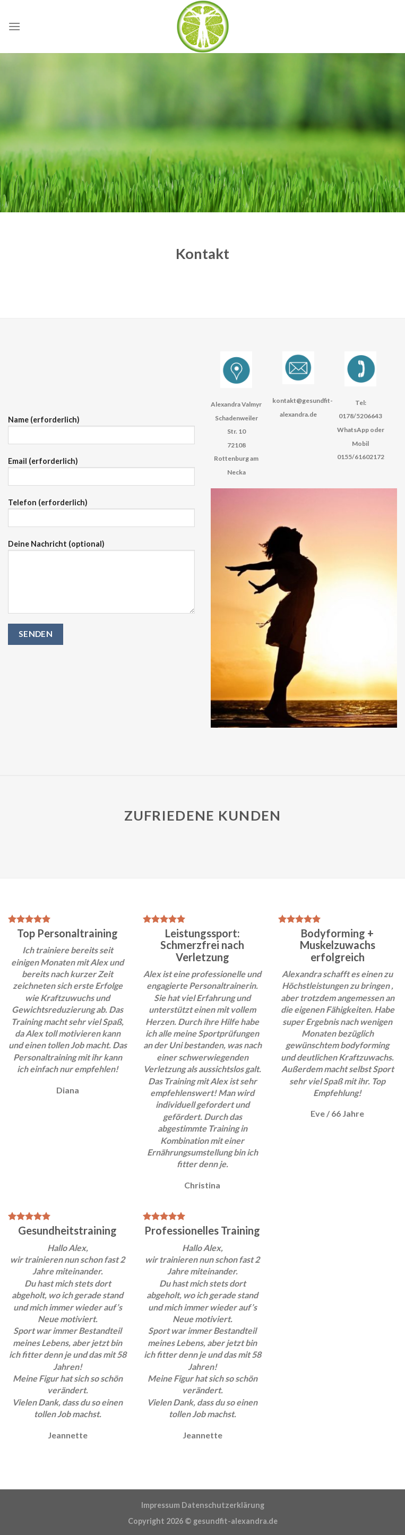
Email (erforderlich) (101, 474)
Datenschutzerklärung (223, 1505)
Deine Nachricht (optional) (101, 580)
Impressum (160, 1505)
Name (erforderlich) (101, 433)
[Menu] (14, 26)
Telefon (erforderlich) (101, 516)
